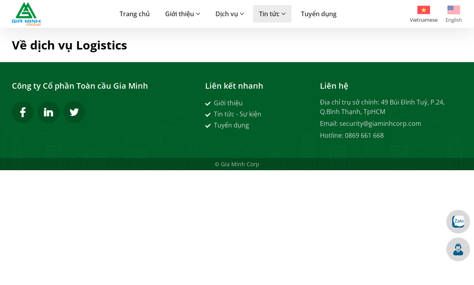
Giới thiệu (224, 103)
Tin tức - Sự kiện (233, 114)
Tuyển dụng (227, 125)
